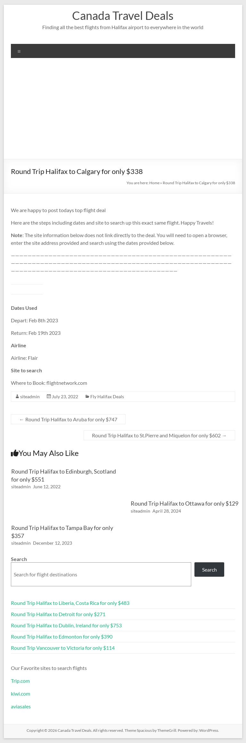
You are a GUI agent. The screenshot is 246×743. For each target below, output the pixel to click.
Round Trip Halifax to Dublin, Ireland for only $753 (66, 625)
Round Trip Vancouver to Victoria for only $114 (63, 648)
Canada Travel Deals (123, 15)
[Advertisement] (123, 111)
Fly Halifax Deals (107, 396)
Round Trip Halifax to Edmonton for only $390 (61, 636)
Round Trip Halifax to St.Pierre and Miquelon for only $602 (159, 435)
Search (19, 559)
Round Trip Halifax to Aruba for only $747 (68, 419)
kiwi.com (20, 693)
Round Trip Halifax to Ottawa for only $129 (184, 503)
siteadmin (30, 396)
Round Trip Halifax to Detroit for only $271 (58, 614)
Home (154, 182)
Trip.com (20, 681)
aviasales (21, 706)
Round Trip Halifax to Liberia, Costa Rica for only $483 (70, 603)
